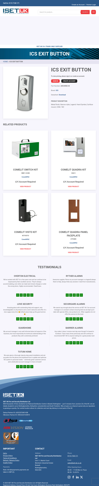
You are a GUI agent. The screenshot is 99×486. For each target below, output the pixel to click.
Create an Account (78, 1)
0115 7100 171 (72, 424)
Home (5, 29)
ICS (57, 58)
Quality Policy (7, 430)
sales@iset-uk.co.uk (74, 431)
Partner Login (91, 1)
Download (62, 62)
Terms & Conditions (10, 426)
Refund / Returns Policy (11, 428)
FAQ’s (5, 421)
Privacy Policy (8, 423)
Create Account (69, 49)
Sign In (55, 49)
